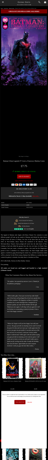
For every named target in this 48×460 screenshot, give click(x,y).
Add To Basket (24, 176)
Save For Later (28, 180)
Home (2, 8)
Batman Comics (11, 8)
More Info (29, 402)
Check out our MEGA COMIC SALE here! (24, 11)
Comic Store (6, 8)
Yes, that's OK (20, 402)
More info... (36, 196)
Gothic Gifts (24, 2)
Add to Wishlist (19, 180)
